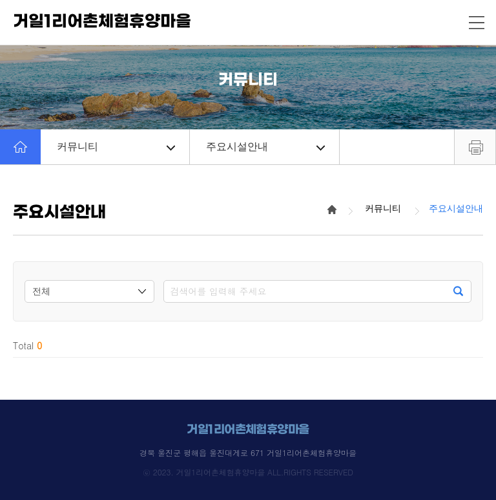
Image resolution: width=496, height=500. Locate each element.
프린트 (475, 146)
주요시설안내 (265, 146)
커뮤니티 (116, 146)
